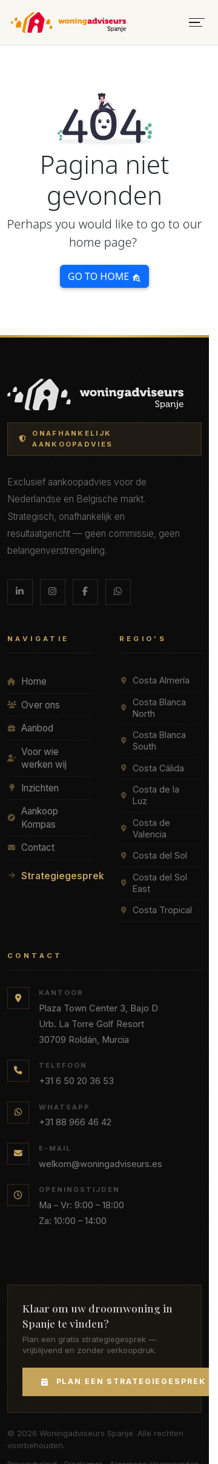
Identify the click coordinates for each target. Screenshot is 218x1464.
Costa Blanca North (152, 708)
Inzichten (33, 788)
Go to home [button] (104, 276)
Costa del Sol (153, 855)
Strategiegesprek (48, 876)
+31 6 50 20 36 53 (76, 1081)
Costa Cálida (151, 768)
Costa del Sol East (153, 883)
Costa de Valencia (144, 828)
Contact (30, 847)
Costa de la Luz (149, 795)
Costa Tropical (155, 910)
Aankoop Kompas (32, 817)
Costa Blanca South (152, 740)
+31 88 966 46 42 (75, 1122)
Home (27, 681)
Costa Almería (154, 680)
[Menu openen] (197, 23)
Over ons (33, 705)
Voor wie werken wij (37, 758)
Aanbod (30, 728)
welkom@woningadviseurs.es (100, 1164)
